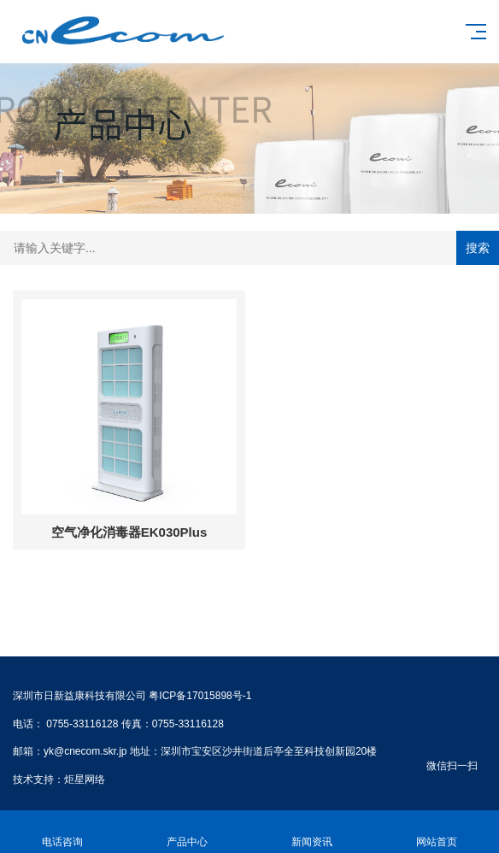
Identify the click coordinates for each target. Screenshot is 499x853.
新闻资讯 (312, 832)
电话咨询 (62, 832)
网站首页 (436, 832)
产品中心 (187, 832)
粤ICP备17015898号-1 (200, 696)
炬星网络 (84, 779)
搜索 (478, 248)
